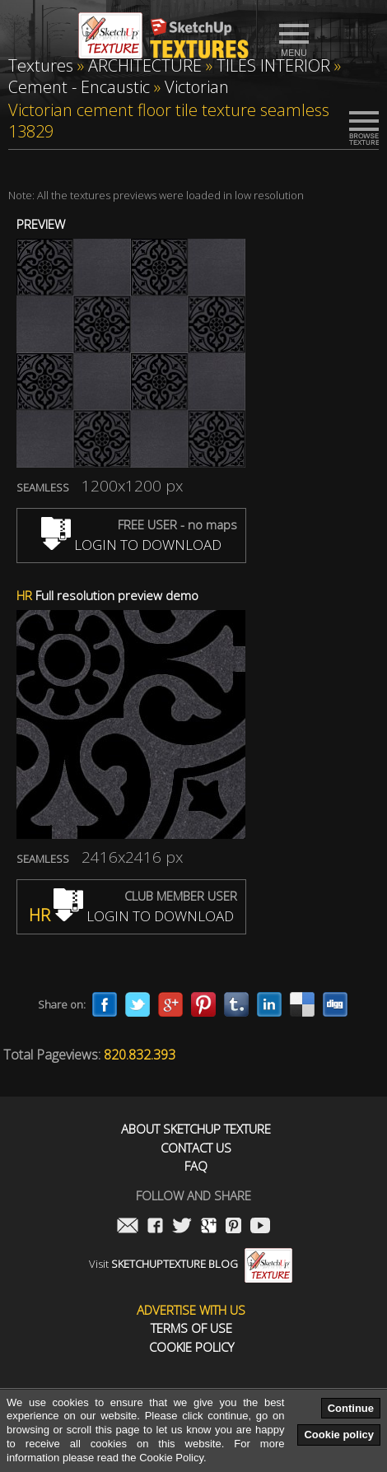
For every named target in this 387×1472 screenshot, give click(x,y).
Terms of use (191, 1328)
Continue (351, 1408)
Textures (40, 65)
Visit (190, 1263)
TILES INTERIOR (273, 65)
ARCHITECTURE (145, 65)
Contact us (196, 1148)
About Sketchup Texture (196, 1129)
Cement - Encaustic (79, 87)
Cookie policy (339, 1434)
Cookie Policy (191, 1347)
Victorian (197, 87)
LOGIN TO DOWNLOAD (131, 544)
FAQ (195, 1166)
